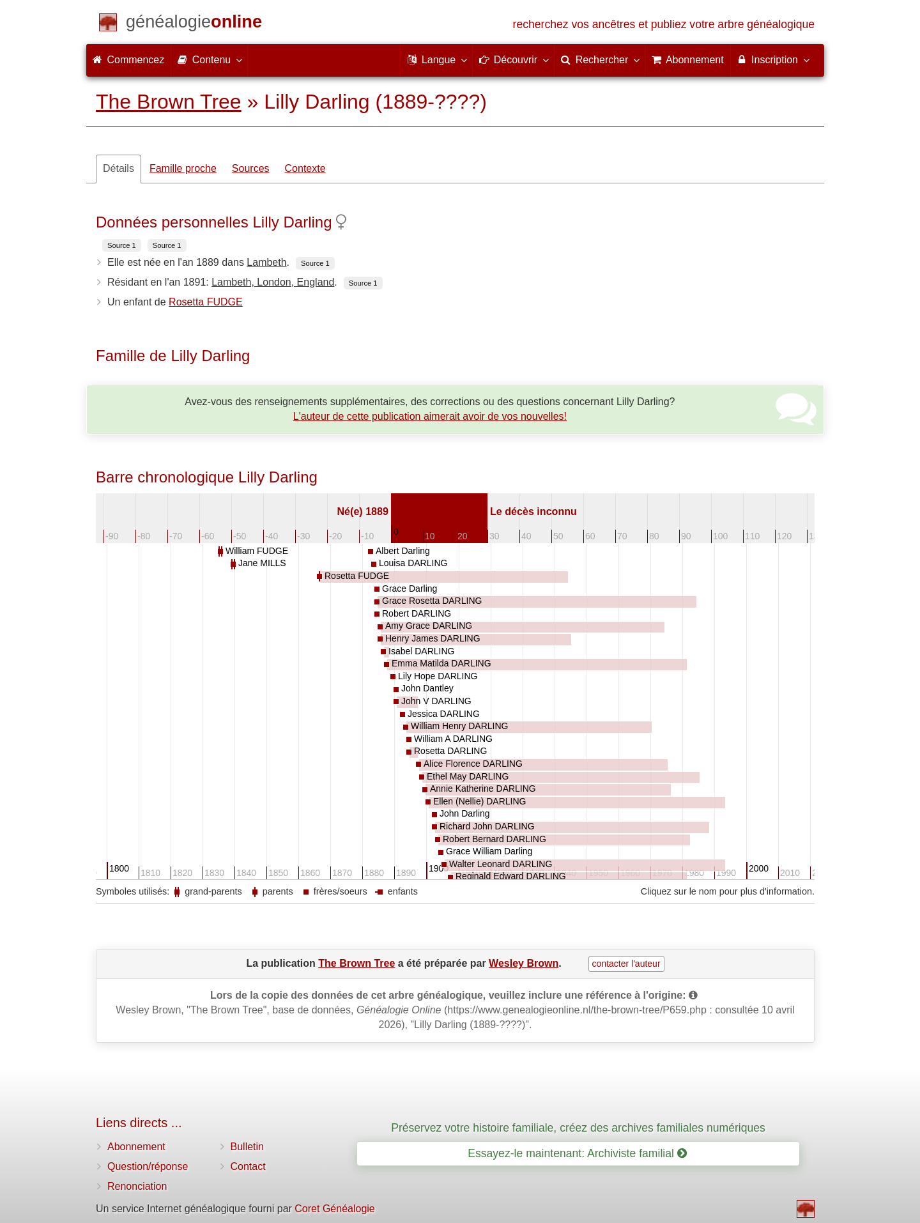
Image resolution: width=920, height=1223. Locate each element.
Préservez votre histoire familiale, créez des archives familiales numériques (578, 1127)
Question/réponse (147, 1166)
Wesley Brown (523, 963)
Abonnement (136, 1146)
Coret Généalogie (334, 1208)
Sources (251, 168)
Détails (118, 168)
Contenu (209, 59)
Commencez (128, 59)
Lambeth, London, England (272, 282)
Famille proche (183, 168)
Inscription (772, 59)
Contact (248, 1166)
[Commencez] (194, 24)
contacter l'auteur (626, 963)
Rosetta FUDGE (206, 301)
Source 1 (121, 245)
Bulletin (247, 1146)
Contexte (305, 168)
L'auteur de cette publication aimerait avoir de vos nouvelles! (430, 416)
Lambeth (266, 262)
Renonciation (137, 1186)
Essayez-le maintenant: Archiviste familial (577, 1153)
